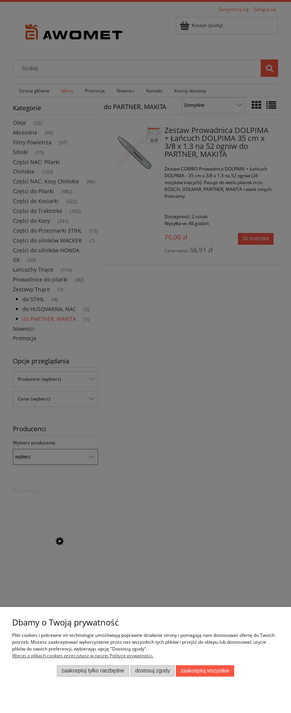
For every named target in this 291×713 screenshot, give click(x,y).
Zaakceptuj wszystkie (205, 671)
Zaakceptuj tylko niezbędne (92, 671)
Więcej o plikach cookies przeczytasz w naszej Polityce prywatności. (82, 655)
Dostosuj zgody (152, 671)
